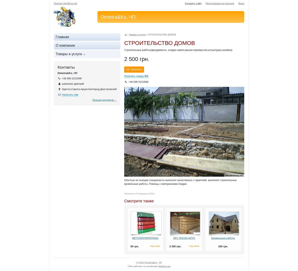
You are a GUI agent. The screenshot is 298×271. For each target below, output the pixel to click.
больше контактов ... (104, 100)
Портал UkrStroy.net (65, 3)
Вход (241, 3)
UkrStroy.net (164, 266)
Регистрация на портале (220, 3)
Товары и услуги (137, 34)
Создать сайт (193, 3)
